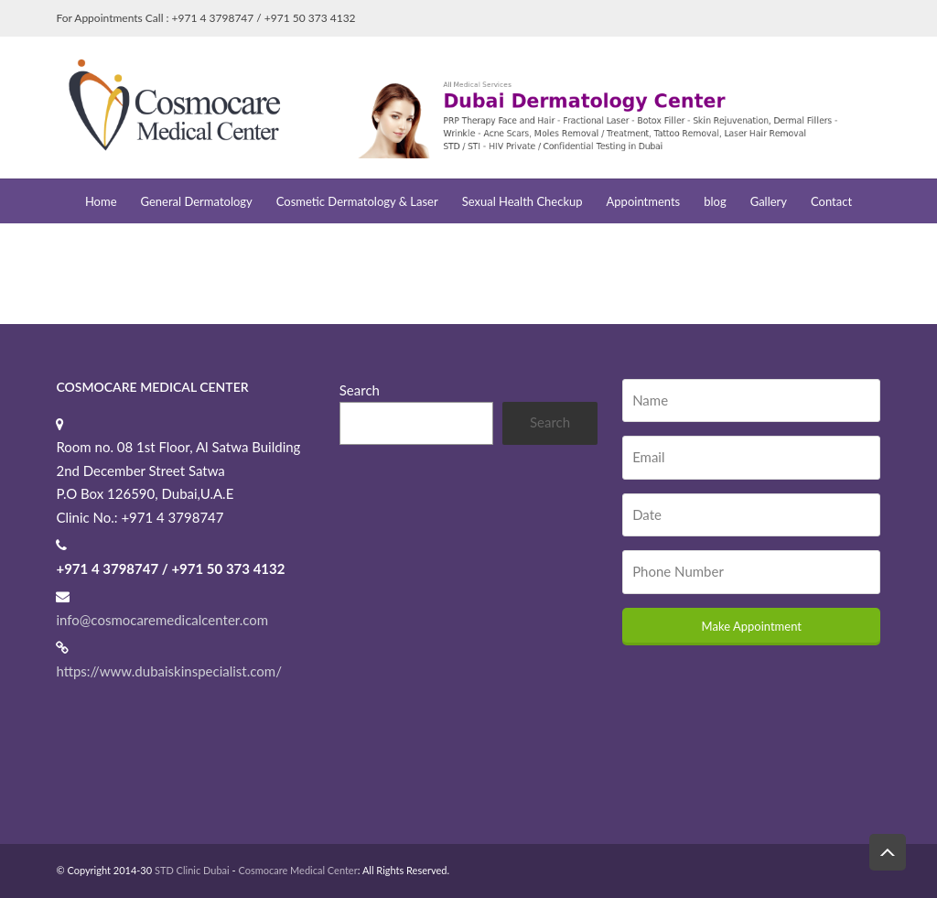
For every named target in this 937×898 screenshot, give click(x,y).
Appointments (644, 201)
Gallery (768, 201)
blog (715, 201)
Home (101, 201)
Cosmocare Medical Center (297, 870)
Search (359, 390)
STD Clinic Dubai (192, 870)
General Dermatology (197, 201)
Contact (831, 201)
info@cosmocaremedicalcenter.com (162, 619)
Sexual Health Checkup (522, 201)
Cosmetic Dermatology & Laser (357, 201)
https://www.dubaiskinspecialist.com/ (168, 671)
